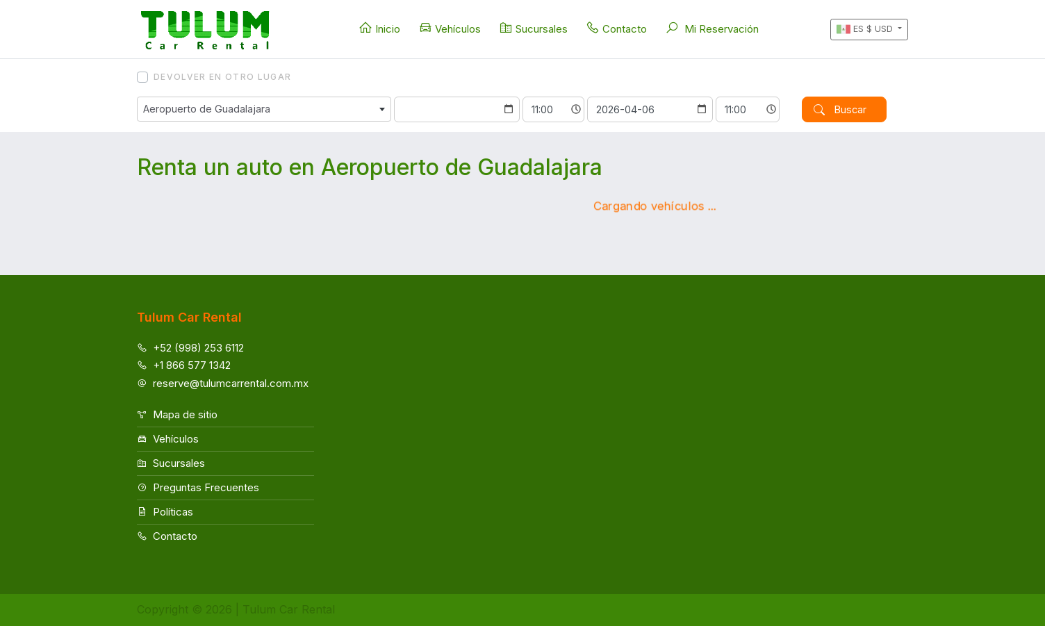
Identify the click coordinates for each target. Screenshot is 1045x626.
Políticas (165, 511)
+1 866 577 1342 (184, 365)
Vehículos (449, 28)
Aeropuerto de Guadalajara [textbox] (206, 109)
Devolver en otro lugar (222, 77)
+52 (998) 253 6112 (190, 347)
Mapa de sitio (177, 414)
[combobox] (264, 109)
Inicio (379, 28)
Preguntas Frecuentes (198, 487)
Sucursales (533, 28)
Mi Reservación (712, 28)
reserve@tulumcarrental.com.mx (222, 383)
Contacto (616, 28)
